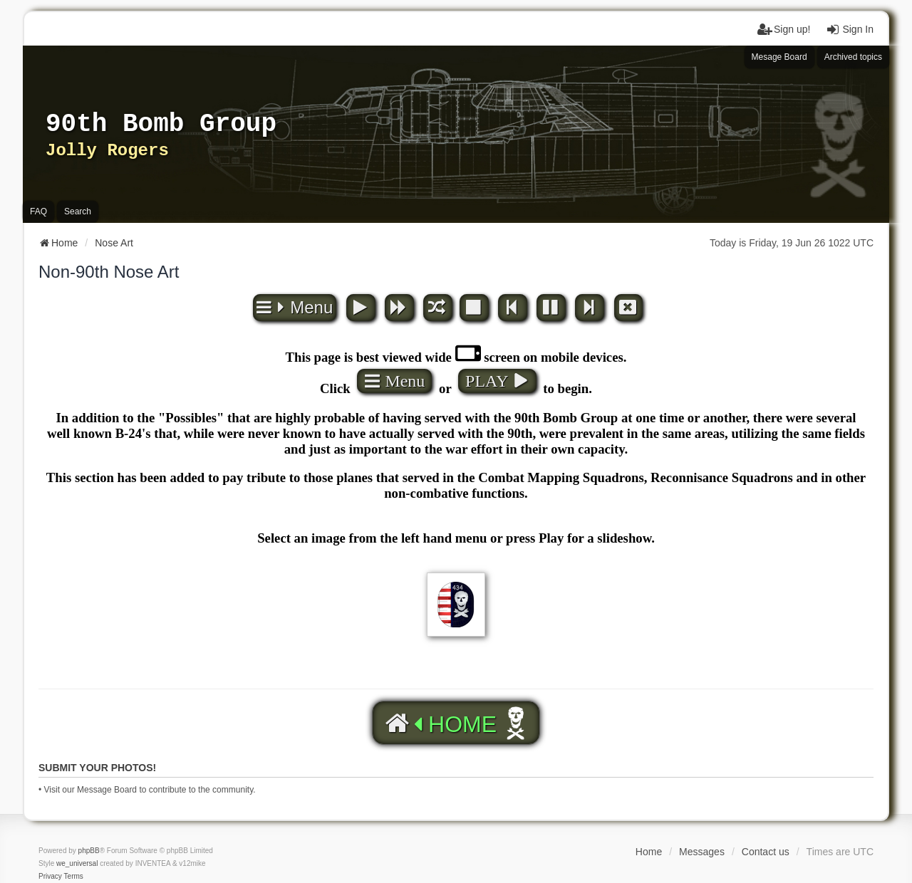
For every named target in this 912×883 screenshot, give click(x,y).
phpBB (89, 851)
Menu (294, 307)
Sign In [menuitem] (849, 29)
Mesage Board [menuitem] (779, 57)
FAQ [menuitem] (38, 211)
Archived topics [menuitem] (853, 57)
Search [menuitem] (77, 211)
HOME (439, 723)
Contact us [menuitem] (765, 851)
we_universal (77, 863)
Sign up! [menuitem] (783, 29)
